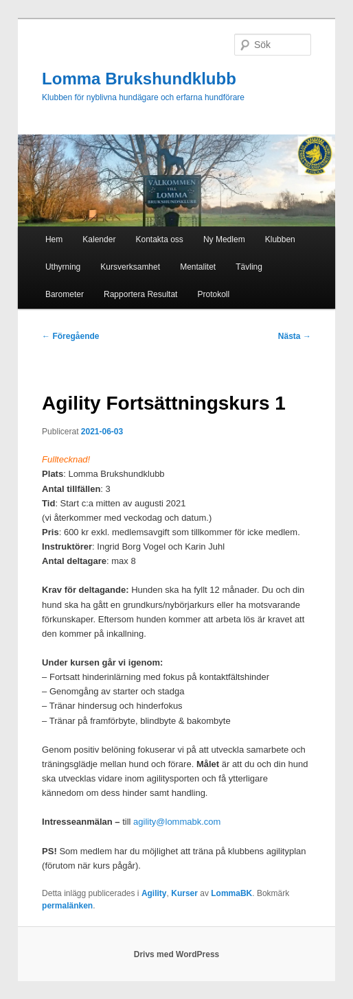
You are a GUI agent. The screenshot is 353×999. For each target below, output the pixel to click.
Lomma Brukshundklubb (139, 78)
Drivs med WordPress (177, 954)
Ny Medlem (224, 239)
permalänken (67, 905)
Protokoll (214, 294)
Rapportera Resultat (140, 294)
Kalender (98, 239)
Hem (53, 239)
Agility (154, 893)
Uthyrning (62, 267)
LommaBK (231, 893)
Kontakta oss (159, 239)
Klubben (280, 239)
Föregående (70, 336)
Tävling (249, 267)
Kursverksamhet (130, 267)
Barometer (64, 294)
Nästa (294, 336)
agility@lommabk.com (176, 821)
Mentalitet (198, 267)
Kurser (184, 893)
